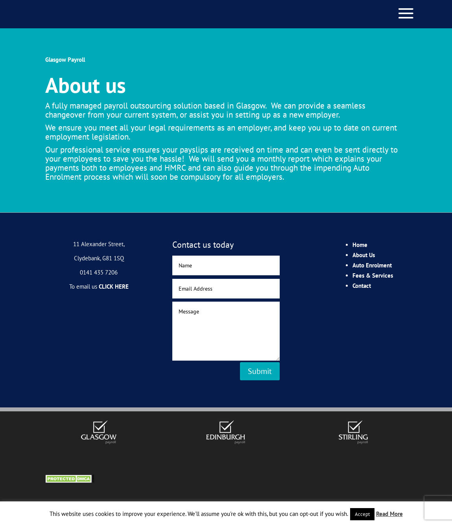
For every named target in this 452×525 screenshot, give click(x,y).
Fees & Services (372, 275)
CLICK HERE (114, 286)
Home (359, 245)
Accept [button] (362, 514)
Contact (361, 285)
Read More (389, 514)
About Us (363, 255)
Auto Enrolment (372, 265)
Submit (260, 371)
